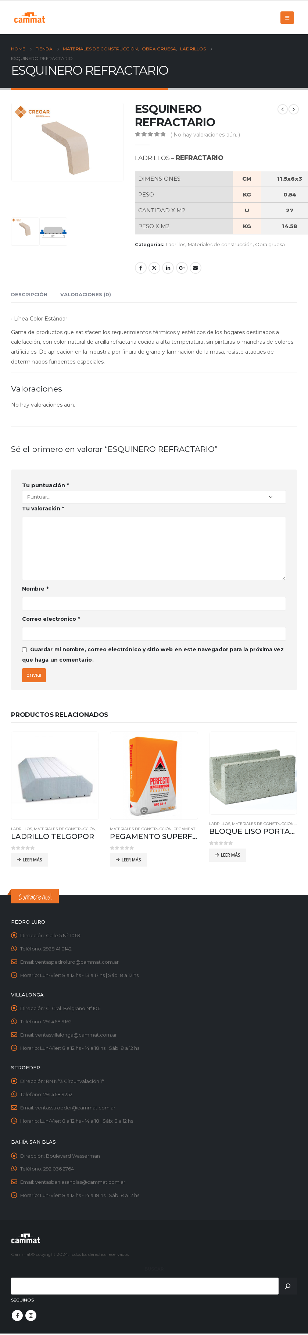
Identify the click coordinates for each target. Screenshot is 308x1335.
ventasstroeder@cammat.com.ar (75, 1108)
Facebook (141, 268)
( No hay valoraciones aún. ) (205, 135)
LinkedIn (168, 268)
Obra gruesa (270, 244)
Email (195, 268)
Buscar (154, 1269)
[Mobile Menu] (287, 17)
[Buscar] (288, 1286)
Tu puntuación (45, 485)
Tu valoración (43, 508)
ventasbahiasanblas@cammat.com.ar (80, 1183)
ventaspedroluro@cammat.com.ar (77, 962)
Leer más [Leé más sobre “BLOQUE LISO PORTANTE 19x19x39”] (230, 855)
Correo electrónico (51, 619)
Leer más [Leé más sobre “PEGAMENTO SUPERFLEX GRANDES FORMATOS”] (131, 860)
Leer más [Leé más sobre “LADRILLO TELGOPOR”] (32, 860)
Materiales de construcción (220, 244)
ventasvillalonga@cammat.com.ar (76, 1035)
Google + (182, 268)
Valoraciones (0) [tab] (85, 294)
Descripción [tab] (29, 294)
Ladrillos (175, 244)
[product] (55, 775)
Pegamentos (186, 828)
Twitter (154, 268)
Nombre (35, 588)
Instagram (30, 1316)
